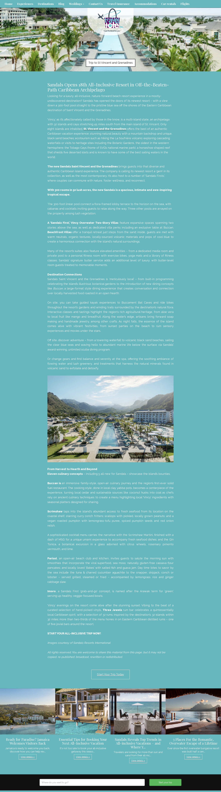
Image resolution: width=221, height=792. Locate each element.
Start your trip (165, 782)
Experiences (25, 4)
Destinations (46, 4)
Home (9, 4)
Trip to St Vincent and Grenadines (110, 62)
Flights (184, 4)
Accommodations (145, 4)
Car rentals (168, 4)
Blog (61, 4)
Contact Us (96, 4)
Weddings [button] (76, 4)
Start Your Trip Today (110, 674)
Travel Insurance (118, 4)
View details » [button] (28, 757)
